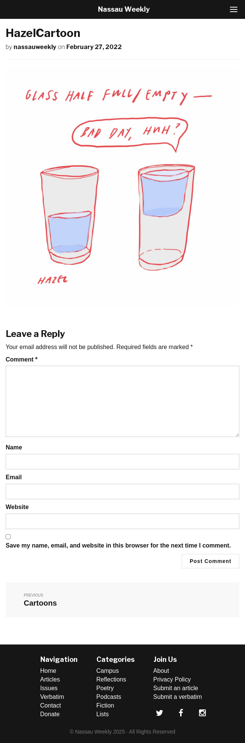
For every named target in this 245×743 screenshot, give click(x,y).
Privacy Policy (172, 679)
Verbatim (52, 697)
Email (14, 477)
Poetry (105, 688)
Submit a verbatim (177, 697)
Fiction (105, 705)
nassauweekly (35, 47)
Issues (49, 688)
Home (48, 671)
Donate (50, 714)
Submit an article (175, 688)
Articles (50, 679)
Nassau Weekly (124, 9)
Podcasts (108, 697)
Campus (107, 671)
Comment (21, 359)
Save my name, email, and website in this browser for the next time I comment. (118, 545)
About (161, 671)
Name (14, 447)
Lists (102, 714)
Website (17, 507)
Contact (50, 705)
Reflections (111, 679)
